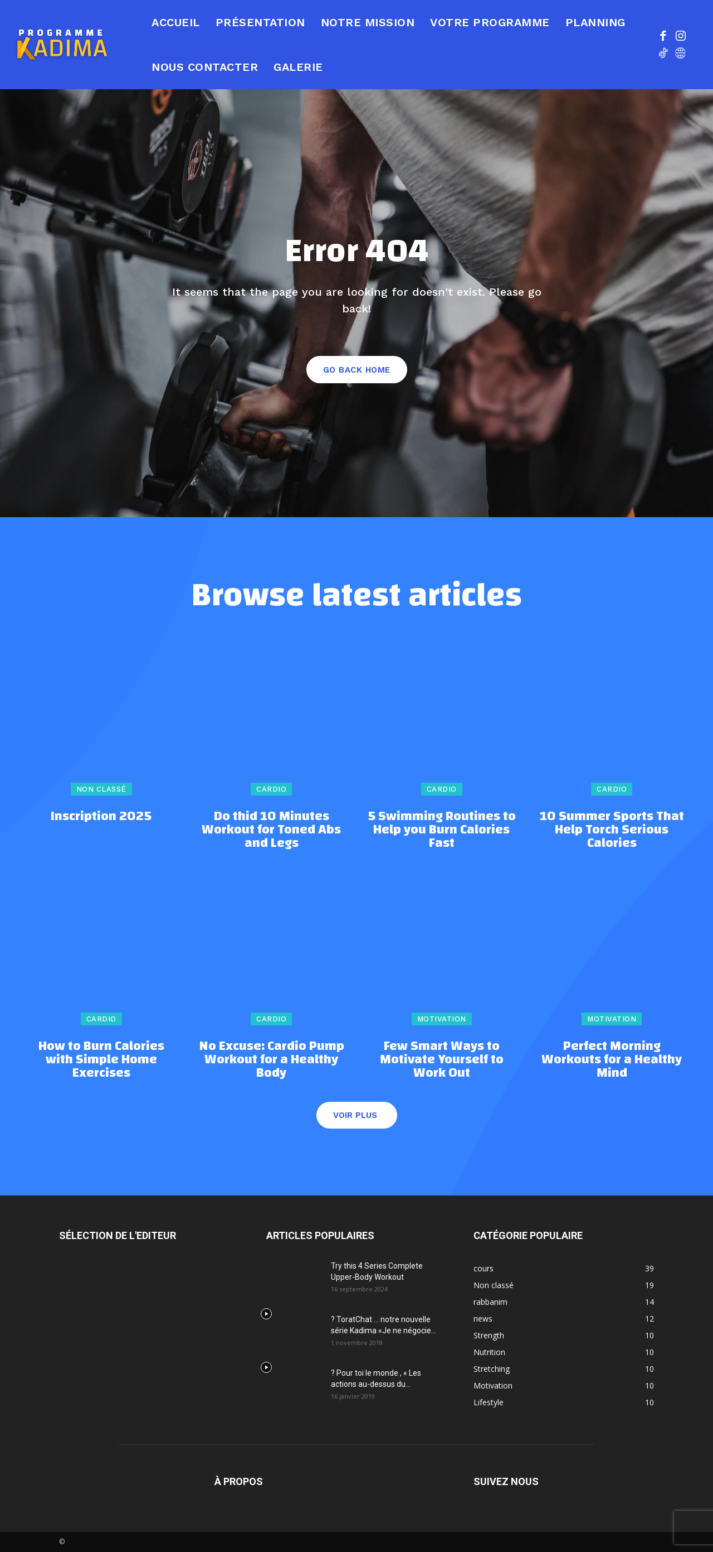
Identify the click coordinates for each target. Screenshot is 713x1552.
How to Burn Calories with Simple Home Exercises (101, 1059)
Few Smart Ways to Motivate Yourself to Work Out (442, 1059)
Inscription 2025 (101, 816)
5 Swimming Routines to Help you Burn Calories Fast (442, 829)
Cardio (271, 789)
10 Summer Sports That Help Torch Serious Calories (612, 829)
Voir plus (355, 1115)
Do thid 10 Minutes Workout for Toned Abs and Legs (271, 829)
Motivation (441, 1019)
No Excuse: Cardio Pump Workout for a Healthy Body (271, 1059)
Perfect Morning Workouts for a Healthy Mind (611, 1059)
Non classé (101, 789)
